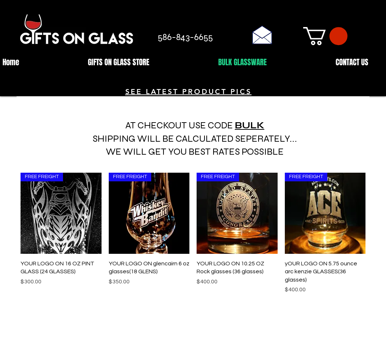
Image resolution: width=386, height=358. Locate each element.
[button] (325, 36)
